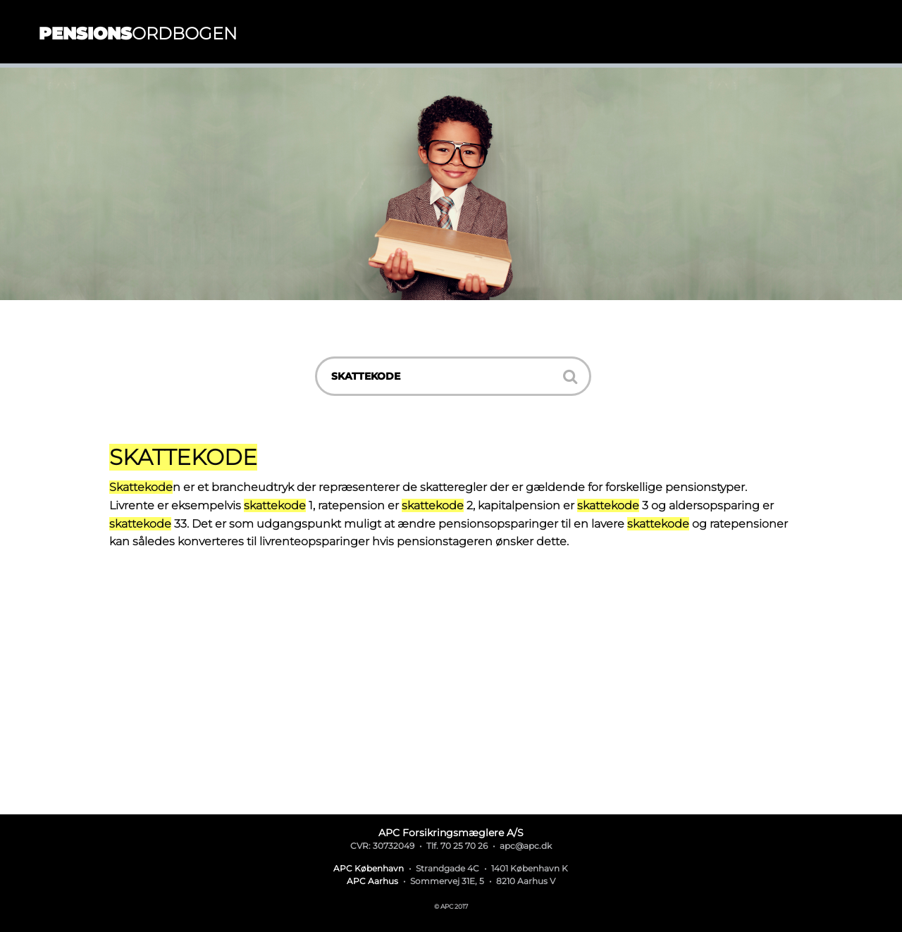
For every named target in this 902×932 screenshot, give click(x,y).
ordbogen (138, 33)
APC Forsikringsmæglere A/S (451, 832)
